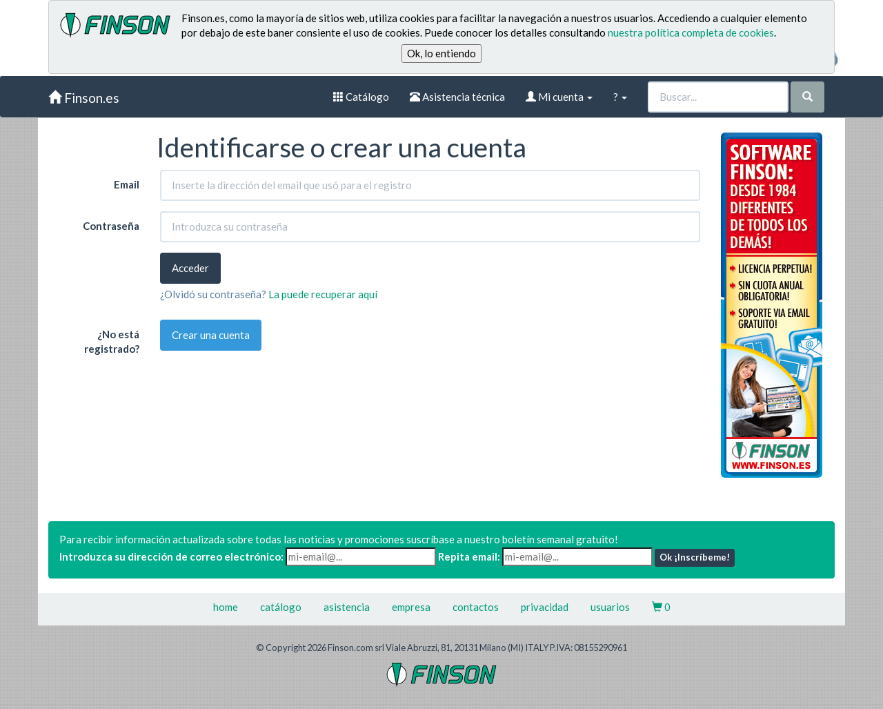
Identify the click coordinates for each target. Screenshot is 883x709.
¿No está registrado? (111, 341)
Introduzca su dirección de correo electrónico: (171, 556)
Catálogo (361, 96)
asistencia (347, 607)
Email (126, 184)
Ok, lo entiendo (441, 53)
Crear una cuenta (211, 335)
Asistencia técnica (457, 96)
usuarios (610, 607)
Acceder (190, 268)
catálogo (280, 607)
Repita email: (469, 556)
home (225, 607)
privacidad (544, 607)
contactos (476, 607)
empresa (411, 607)
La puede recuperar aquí (322, 294)
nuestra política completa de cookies (691, 32)
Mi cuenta (559, 96)
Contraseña (111, 226)
